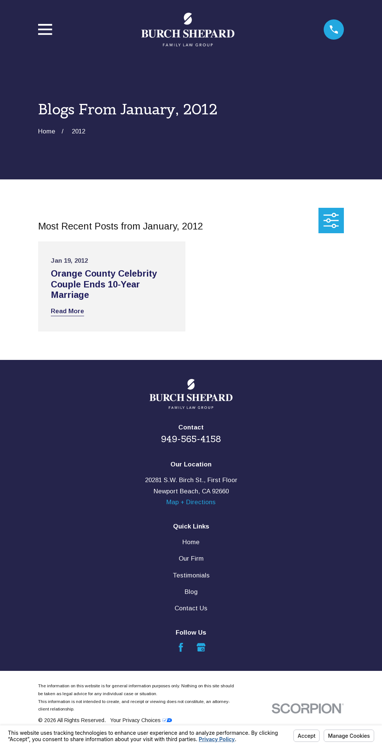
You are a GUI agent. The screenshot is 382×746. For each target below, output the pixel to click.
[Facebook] (180, 647)
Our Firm (191, 558)
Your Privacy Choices (141, 720)
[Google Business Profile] (201, 647)
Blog (191, 591)
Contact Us (191, 608)
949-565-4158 (191, 439)
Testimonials (191, 575)
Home (191, 542)
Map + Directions (191, 502)
